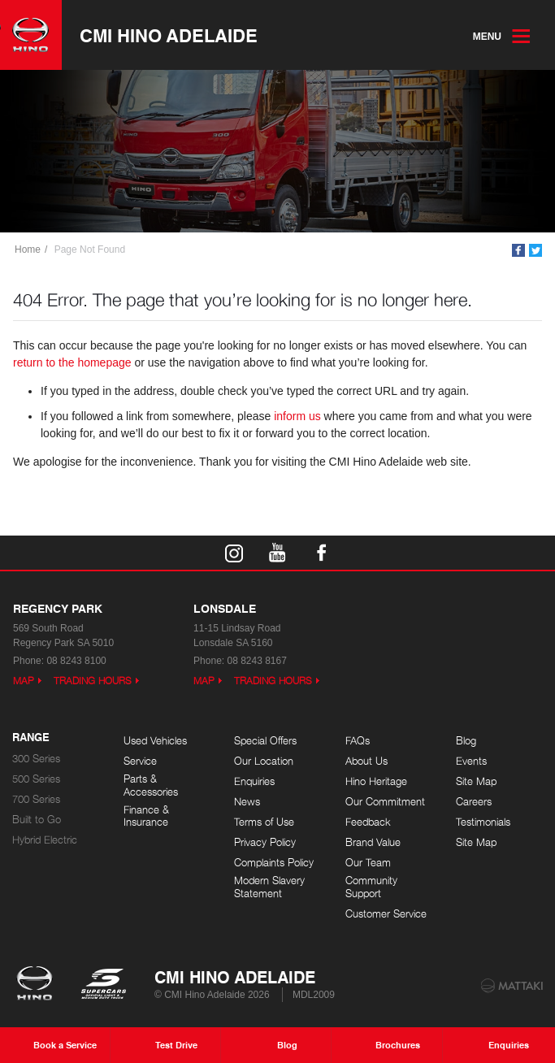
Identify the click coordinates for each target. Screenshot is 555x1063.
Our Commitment (385, 802)
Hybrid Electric (44, 840)
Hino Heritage (376, 781)
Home (28, 249)
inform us (297, 416)
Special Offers (265, 741)
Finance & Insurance (146, 816)
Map (23, 681)
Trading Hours (93, 681)
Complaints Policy (274, 863)
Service (140, 761)
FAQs (357, 741)
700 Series (36, 799)
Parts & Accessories (151, 785)
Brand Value (373, 842)
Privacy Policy (265, 842)
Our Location (263, 761)
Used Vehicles (155, 741)
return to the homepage (72, 362)
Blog (466, 741)
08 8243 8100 (76, 660)
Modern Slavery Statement (269, 887)
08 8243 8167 (256, 660)
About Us (366, 761)
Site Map (476, 781)
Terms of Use (264, 822)
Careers (474, 802)
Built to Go (36, 820)
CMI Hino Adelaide (169, 35)
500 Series (36, 779)
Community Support (371, 887)
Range (31, 737)
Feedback (368, 822)
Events (471, 761)
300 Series (36, 759)
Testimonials (483, 822)
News (247, 802)
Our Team (368, 863)
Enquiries (254, 781)
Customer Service (386, 914)
